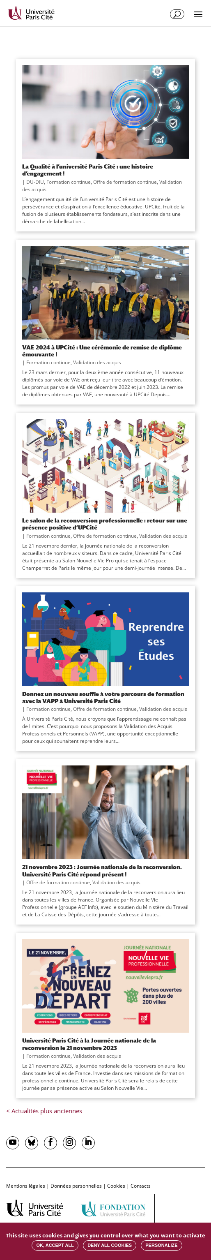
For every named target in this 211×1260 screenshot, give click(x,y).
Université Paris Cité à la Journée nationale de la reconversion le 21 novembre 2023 (89, 1044)
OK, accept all (54, 1245)
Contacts (141, 1185)
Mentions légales (25, 1185)
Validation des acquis (97, 362)
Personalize (161, 1245)
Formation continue (68, 181)
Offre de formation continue (125, 181)
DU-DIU (35, 181)
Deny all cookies (109, 1245)
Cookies (116, 1185)
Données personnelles (76, 1185)
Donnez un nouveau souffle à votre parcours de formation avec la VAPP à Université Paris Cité (103, 697)
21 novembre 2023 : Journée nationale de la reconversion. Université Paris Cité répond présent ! (102, 870)
